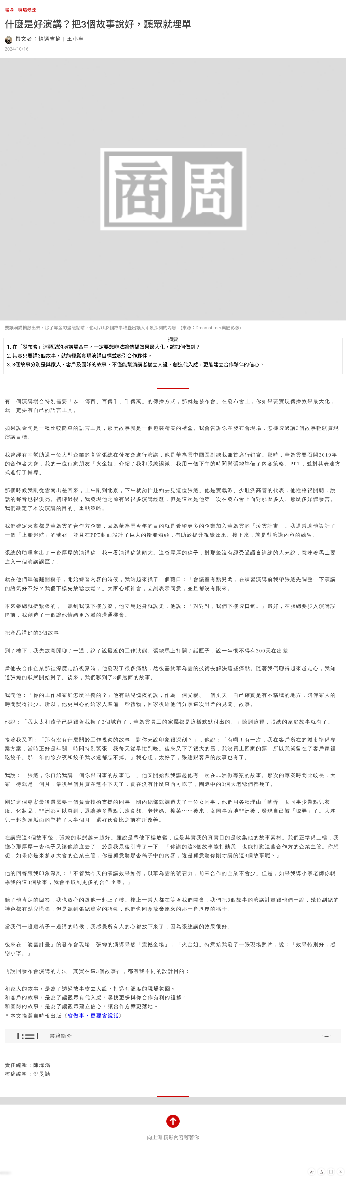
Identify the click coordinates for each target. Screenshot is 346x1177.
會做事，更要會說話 (93, 1016)
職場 (9, 10)
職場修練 (27, 10)
